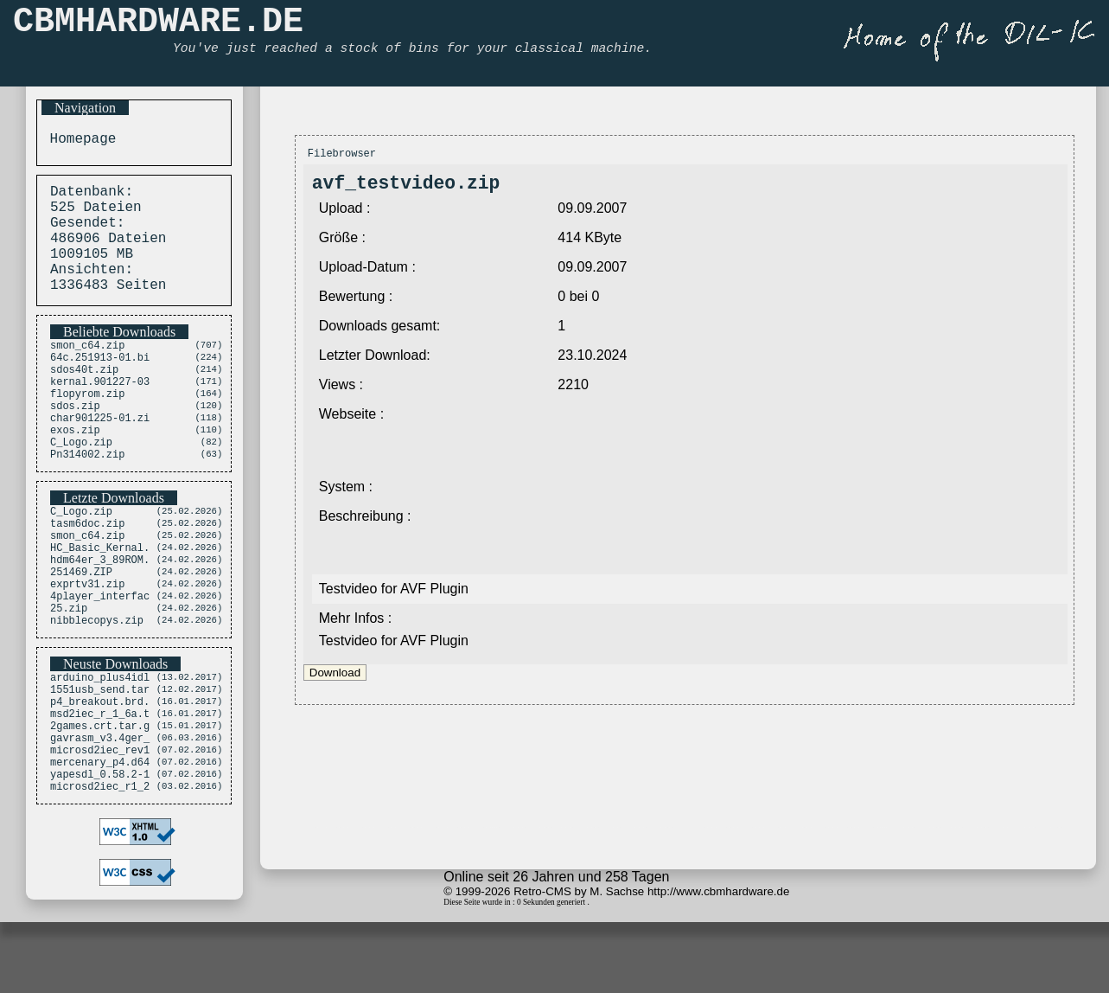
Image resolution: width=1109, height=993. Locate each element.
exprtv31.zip (87, 646)
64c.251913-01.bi (100, 382)
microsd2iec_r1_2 (100, 881)
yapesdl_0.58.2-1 (100, 866)
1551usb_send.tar (100, 763)
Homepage (78, 141)
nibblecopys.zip (96, 690)
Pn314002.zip (87, 500)
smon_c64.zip (87, 368)
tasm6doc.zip (87, 573)
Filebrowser (342, 155)
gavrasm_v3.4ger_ (100, 822)
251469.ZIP (81, 632)
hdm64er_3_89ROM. (100, 617)
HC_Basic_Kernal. (100, 602)
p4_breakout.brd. (100, 778)
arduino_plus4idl (100, 748)
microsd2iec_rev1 (100, 837)
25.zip (68, 676)
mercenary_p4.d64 (100, 851)
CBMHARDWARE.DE (158, 26)
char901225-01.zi (100, 456)
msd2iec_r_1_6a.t (100, 792)
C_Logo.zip (81, 485)
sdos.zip (75, 441)
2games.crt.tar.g (100, 807)
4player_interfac (100, 661)
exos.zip (75, 471)
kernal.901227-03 (100, 412)
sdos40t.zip (84, 397)
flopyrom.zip (87, 427)
